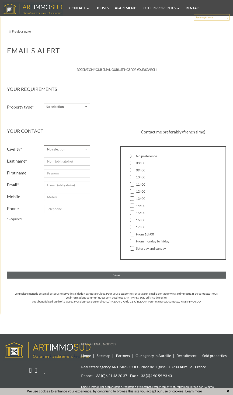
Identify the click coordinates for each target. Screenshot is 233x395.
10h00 (138, 177)
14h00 (138, 206)
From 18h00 (142, 234)
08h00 (138, 163)
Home (86, 355)
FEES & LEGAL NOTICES (98, 344)
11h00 (138, 184)
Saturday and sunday (148, 248)
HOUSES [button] (102, 8)
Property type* (20, 106)
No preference (143, 156)
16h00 (138, 220)
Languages (172, 17)
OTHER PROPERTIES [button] (161, 8)
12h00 (138, 191)
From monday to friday (150, 241)
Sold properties (214, 355)
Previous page (20, 31)
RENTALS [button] (193, 8)
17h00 (138, 227)
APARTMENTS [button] (126, 8)
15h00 (138, 213)
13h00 (138, 198)
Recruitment (187, 355)
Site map (103, 355)
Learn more (193, 391)
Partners (123, 355)
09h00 (138, 170)
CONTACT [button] (79, 8)
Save (116, 275)
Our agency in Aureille (153, 355)
